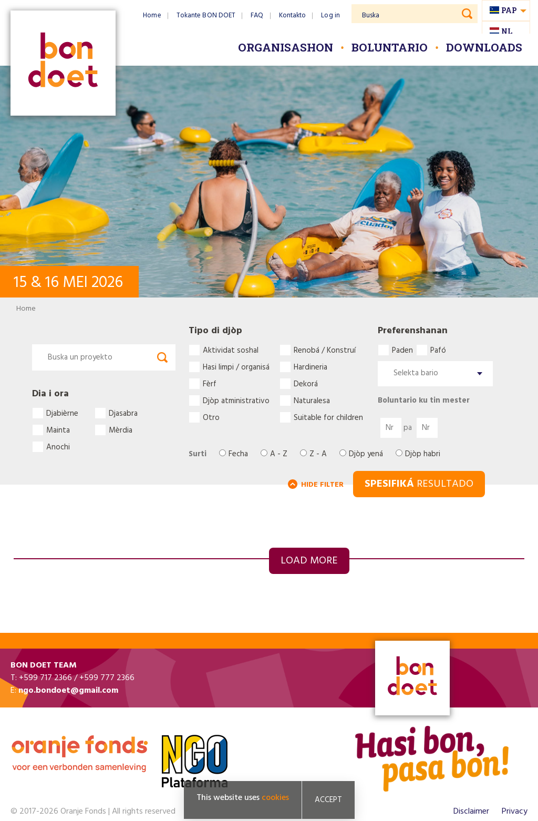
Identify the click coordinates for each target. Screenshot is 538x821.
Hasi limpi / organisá (236, 367)
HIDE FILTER (322, 485)
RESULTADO (419, 484)
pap (509, 10)
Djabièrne (62, 413)
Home (152, 15)
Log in (330, 15)
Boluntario (389, 47)
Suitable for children (328, 417)
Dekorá (306, 383)
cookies (275, 798)
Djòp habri (422, 454)
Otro (211, 417)
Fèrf (209, 383)
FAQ (257, 15)
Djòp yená (366, 454)
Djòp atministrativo (236, 400)
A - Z (278, 454)
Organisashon (285, 47)
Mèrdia (120, 430)
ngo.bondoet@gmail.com (68, 690)
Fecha (238, 454)
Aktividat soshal (230, 350)
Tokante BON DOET (206, 15)
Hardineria (310, 367)
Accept (328, 800)
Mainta (58, 430)
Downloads (484, 47)
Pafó (438, 350)
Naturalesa (312, 400)
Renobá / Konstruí (325, 350)
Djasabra (123, 413)
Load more (309, 560)
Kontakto (292, 15)
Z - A (318, 454)
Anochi (58, 447)
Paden (402, 350)
